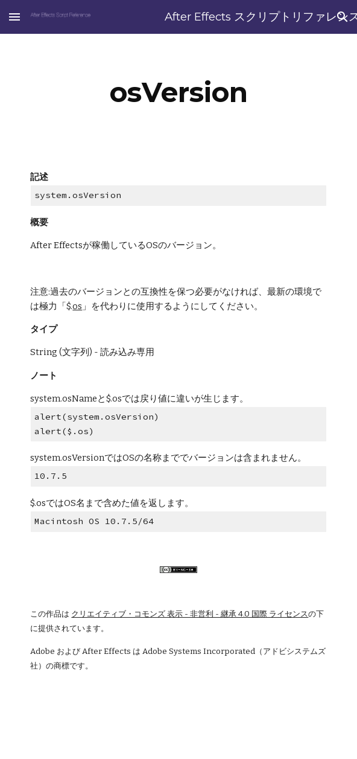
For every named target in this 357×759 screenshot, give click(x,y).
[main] (178, 92)
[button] (14, 16)
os (77, 306)
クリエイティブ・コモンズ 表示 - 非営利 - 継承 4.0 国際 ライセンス (189, 614)
